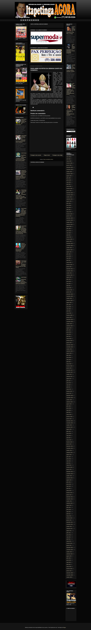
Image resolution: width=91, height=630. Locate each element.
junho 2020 (69, 306)
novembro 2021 (70, 270)
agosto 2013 (69, 479)
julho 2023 (69, 228)
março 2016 (69, 414)
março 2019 (69, 338)
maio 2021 (69, 283)
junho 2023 (69, 230)
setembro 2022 (70, 249)
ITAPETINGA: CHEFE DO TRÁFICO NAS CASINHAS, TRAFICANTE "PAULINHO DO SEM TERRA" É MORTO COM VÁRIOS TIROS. (21, 194)
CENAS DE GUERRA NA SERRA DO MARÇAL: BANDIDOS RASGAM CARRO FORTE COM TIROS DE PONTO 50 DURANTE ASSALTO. (21, 175)
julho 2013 (69, 482)
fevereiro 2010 (69, 568)
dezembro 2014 (70, 446)
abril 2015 (69, 437)
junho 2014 (69, 458)
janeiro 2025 (69, 190)
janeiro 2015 (69, 444)
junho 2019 (69, 332)
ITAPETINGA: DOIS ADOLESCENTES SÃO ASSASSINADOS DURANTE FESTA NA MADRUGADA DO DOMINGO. (21, 212)
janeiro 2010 (69, 570)
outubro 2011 (69, 526)
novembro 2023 (70, 220)
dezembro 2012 (70, 496)
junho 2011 (69, 534)
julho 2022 (69, 253)
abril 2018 (69, 361)
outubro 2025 (69, 171)
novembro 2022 (70, 245)
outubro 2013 (69, 475)
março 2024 (69, 211)
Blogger (64, 627)
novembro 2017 (70, 372)
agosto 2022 (69, 251)
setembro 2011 (70, 528)
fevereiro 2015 (69, 441)
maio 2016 (69, 410)
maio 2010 (69, 562)
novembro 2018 (70, 346)
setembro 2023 (70, 224)
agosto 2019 (69, 327)
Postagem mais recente (36, 155)
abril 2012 (69, 513)
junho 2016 (69, 408)
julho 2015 (69, 431)
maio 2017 (69, 384)
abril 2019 (69, 336)
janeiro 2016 (69, 418)
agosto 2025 (69, 175)
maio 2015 (69, 435)
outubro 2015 (69, 425)
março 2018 (69, 363)
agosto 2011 (69, 530)
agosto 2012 (69, 505)
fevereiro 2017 (69, 391)
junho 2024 (69, 205)
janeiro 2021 (69, 291)
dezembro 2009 (70, 572)
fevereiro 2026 (69, 163)
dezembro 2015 (70, 420)
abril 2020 (69, 310)
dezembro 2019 (70, 319)
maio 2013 (69, 486)
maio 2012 (69, 511)
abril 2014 (69, 463)
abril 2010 (69, 564)
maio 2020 (69, 308)
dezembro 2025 (70, 167)
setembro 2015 (70, 427)
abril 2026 (69, 158)
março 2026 (69, 161)
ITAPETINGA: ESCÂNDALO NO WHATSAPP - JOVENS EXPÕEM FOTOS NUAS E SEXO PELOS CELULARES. (21, 157)
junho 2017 (69, 382)
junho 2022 (69, 256)
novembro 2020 (70, 296)
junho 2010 (69, 560)
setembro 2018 (70, 351)
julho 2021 (69, 279)
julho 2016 (69, 406)
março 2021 (69, 287)
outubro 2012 (69, 501)
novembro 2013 (70, 473)
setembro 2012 (70, 503)
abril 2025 (69, 184)
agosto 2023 (69, 226)
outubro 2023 (69, 222)
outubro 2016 (69, 399)
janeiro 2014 (69, 469)
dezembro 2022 (70, 243)
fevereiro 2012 (69, 517)
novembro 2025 (70, 169)
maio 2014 (69, 460)
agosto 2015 (69, 429)
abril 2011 (69, 539)
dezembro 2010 (70, 547)
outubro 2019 (69, 323)
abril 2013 (69, 488)
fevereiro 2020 (69, 315)
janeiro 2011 (69, 545)
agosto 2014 (69, 454)
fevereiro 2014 (69, 467)
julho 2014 (69, 456)
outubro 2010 (69, 551)
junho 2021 (69, 281)
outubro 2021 (69, 272)
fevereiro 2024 (69, 213)
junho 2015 (69, 433)
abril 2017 (69, 387)
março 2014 (69, 465)
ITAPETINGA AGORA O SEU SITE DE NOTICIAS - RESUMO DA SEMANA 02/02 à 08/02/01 (21, 139)
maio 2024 (69, 207)
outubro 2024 (69, 196)
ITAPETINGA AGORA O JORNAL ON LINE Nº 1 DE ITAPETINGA (21, 122)
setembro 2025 (70, 173)
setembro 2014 (70, 452)
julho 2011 (69, 532)
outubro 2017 (69, 374)
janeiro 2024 (69, 215)
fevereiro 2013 (69, 492)
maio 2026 (69, 156)
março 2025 (69, 186)
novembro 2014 (70, 448)
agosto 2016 (69, 403)
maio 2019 (69, 334)
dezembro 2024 (70, 192)
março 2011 (69, 541)
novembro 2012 (70, 498)
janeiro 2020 (69, 317)
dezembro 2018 (70, 344)
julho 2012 (69, 507)
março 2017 (69, 389)
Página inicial (47, 155)
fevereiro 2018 (69, 365)
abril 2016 (69, 412)
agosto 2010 (69, 556)
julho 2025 (69, 177)
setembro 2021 (70, 275)
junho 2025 (69, 180)
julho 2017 (69, 380)
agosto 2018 (69, 353)
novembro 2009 (70, 575)
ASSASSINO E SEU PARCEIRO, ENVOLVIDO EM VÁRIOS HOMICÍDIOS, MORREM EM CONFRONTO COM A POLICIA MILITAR (21, 230)
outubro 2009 (69, 577)
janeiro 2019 (69, 342)
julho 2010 (69, 558)
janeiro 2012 (69, 520)
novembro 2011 (70, 524)
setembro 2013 (70, 477)
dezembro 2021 (70, 268)
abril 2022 (69, 260)
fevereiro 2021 (69, 289)
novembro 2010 (70, 549)
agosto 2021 (69, 277)
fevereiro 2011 (69, 543)
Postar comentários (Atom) (48, 159)
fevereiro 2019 (69, 340)
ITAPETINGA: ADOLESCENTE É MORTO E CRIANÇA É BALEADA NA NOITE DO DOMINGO (21, 280)
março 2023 (69, 237)
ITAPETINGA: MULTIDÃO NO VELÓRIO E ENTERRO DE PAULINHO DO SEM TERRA (21, 264)
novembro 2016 (70, 397)
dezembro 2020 (70, 294)
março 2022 (69, 262)
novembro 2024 (70, 194)
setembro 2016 (70, 401)
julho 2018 (69, 355)
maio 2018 (69, 359)
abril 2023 (69, 235)
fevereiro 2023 (69, 239)
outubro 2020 (69, 298)
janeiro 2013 (69, 494)
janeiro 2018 (69, 368)
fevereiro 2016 (69, 416)
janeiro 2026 (69, 165)
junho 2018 (69, 357)
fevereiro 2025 (69, 188)
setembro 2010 (70, 553)
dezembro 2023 (70, 218)
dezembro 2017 (70, 370)
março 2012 (69, 515)
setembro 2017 (70, 376)
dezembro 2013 (70, 471)
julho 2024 (69, 203)
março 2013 (69, 490)
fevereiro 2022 (69, 264)
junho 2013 (69, 484)
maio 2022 (69, 258)
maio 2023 (69, 232)
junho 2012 (69, 509)
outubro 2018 (69, 349)
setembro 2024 (70, 199)
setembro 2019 (70, 325)
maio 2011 (69, 537)
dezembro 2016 (70, 395)
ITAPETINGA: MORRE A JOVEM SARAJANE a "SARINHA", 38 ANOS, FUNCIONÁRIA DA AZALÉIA (71, 110)
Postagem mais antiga (57, 155)
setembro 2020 (70, 300)
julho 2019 (69, 329)
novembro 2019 (70, 321)
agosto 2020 (69, 302)
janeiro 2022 (69, 266)
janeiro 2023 (69, 241)
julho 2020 (69, 304)
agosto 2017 (69, 378)
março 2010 (69, 566)
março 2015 (69, 439)
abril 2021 (69, 285)
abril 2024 (69, 209)
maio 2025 (69, 182)
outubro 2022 (69, 247)
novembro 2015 (70, 422)
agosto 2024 (69, 201)
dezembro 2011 (70, 522)
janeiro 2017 (69, 393)
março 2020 (69, 313)
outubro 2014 (69, 450)
